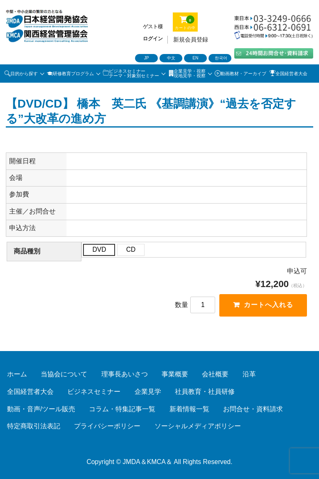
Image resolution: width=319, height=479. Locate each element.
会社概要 (215, 374)
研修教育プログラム (73, 73)
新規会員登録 (190, 39)
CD (131, 249)
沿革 (249, 374)
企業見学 (148, 391)
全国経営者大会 (291, 73)
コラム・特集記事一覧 (122, 409)
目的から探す (24, 73)
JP (146, 58)
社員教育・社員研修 (205, 391)
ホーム (17, 374)
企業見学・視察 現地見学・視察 (190, 73)
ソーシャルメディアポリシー (198, 426)
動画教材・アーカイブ (243, 73)
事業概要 (175, 374)
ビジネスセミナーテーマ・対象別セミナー (134, 73)
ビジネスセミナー (93, 391)
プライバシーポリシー (107, 426)
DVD (99, 249)
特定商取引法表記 (33, 426)
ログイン (153, 39)
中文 (171, 58)
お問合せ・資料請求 (253, 409)
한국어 (221, 58)
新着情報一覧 (189, 409)
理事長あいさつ (124, 374)
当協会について (64, 374)
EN (196, 58)
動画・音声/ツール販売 (41, 409)
